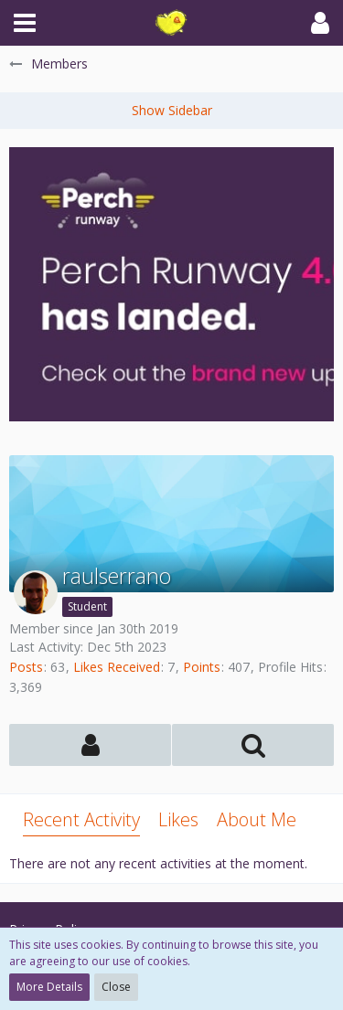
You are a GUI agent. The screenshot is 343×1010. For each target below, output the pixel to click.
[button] (24, 22)
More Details (49, 986)
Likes (178, 819)
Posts (26, 666)
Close (116, 986)
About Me (256, 819)
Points (201, 666)
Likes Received (116, 666)
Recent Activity (81, 819)
